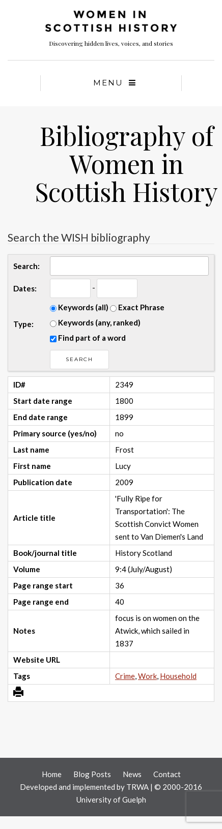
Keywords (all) (79, 307)
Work (147, 675)
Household (178, 675)
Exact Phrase (137, 307)
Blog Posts (92, 774)
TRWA (137, 786)
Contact (167, 774)
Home (52, 774)
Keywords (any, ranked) (95, 322)
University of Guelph (111, 799)
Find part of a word (88, 337)
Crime (125, 675)
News (132, 774)
